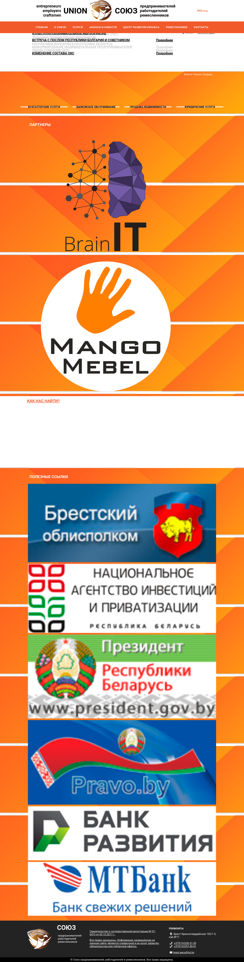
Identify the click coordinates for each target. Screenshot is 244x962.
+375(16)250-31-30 (184, 943)
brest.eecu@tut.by (183, 952)
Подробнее (164, 40)
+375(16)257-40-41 (184, 946)
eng (205, 10)
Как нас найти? (43, 401)
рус (199, 10)
